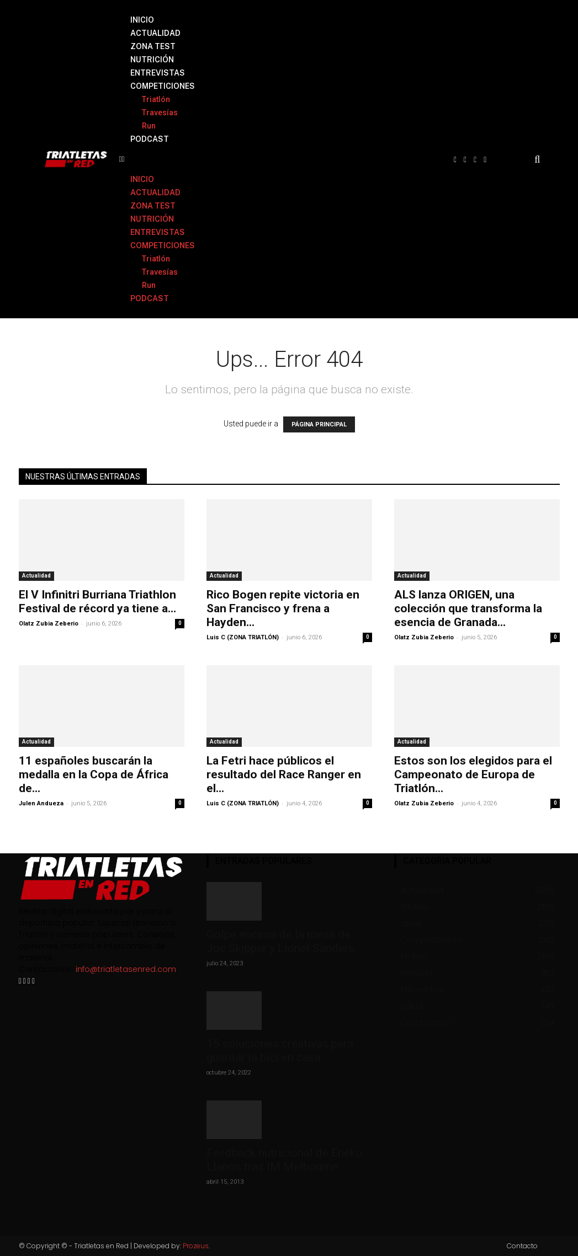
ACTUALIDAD (155, 33)
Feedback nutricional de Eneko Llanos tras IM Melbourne (284, 1159)
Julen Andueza (41, 803)
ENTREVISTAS (157, 72)
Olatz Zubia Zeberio (48, 623)
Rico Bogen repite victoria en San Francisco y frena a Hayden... (282, 608)
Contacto (522, 1245)
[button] (281, 159)
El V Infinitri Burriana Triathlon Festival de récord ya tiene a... (97, 601)
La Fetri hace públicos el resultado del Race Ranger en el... (283, 774)
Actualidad (36, 576)
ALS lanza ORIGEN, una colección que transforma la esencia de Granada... (468, 608)
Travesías (160, 112)
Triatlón (156, 99)
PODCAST (149, 139)
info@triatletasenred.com (126, 969)
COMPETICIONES (162, 86)
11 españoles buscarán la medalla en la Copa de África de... (93, 774)
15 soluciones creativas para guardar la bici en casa (279, 1050)
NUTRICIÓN (152, 59)
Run (149, 125)
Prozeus (196, 1245)
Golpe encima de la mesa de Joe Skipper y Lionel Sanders (280, 941)
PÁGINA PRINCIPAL (319, 424)
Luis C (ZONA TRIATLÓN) (242, 637)
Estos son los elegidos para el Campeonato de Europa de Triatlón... (473, 774)
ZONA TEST (153, 46)
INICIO (142, 19)
